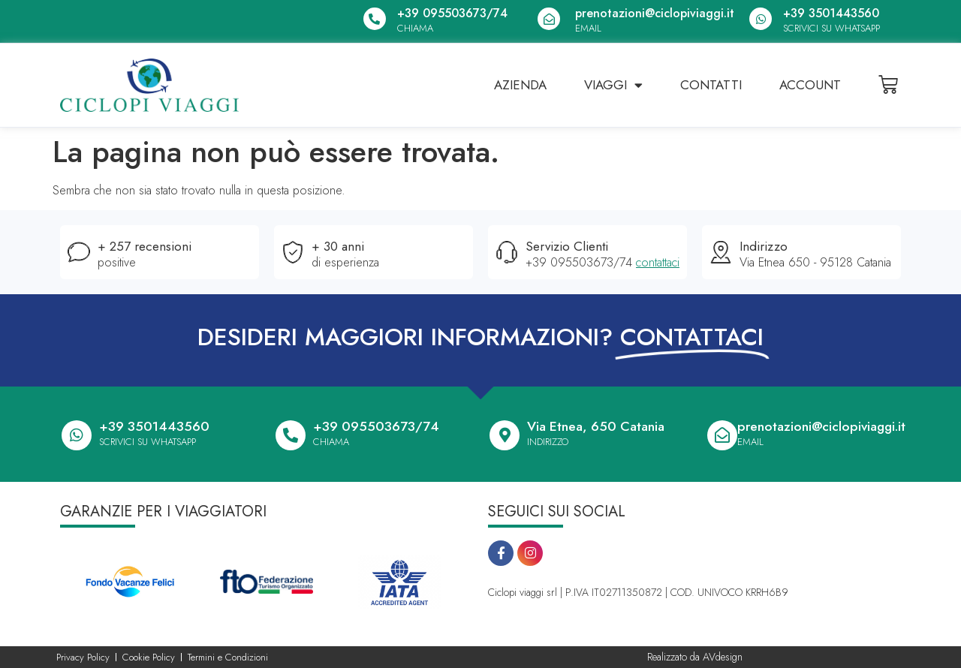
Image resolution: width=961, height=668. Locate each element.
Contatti (711, 85)
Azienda (520, 85)
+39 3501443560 (831, 13)
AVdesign (723, 656)
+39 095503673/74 (452, 13)
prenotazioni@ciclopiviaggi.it (654, 13)
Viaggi (613, 85)
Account (810, 85)
